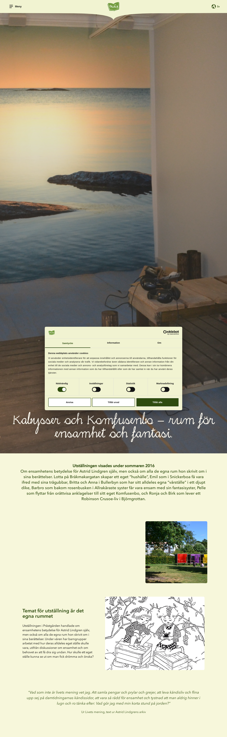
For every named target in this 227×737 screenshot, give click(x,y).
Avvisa (69, 402)
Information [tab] (113, 342)
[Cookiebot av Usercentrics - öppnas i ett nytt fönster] (165, 332)
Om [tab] (159, 342)
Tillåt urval (113, 402)
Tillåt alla (157, 402)
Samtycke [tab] (67, 343)
